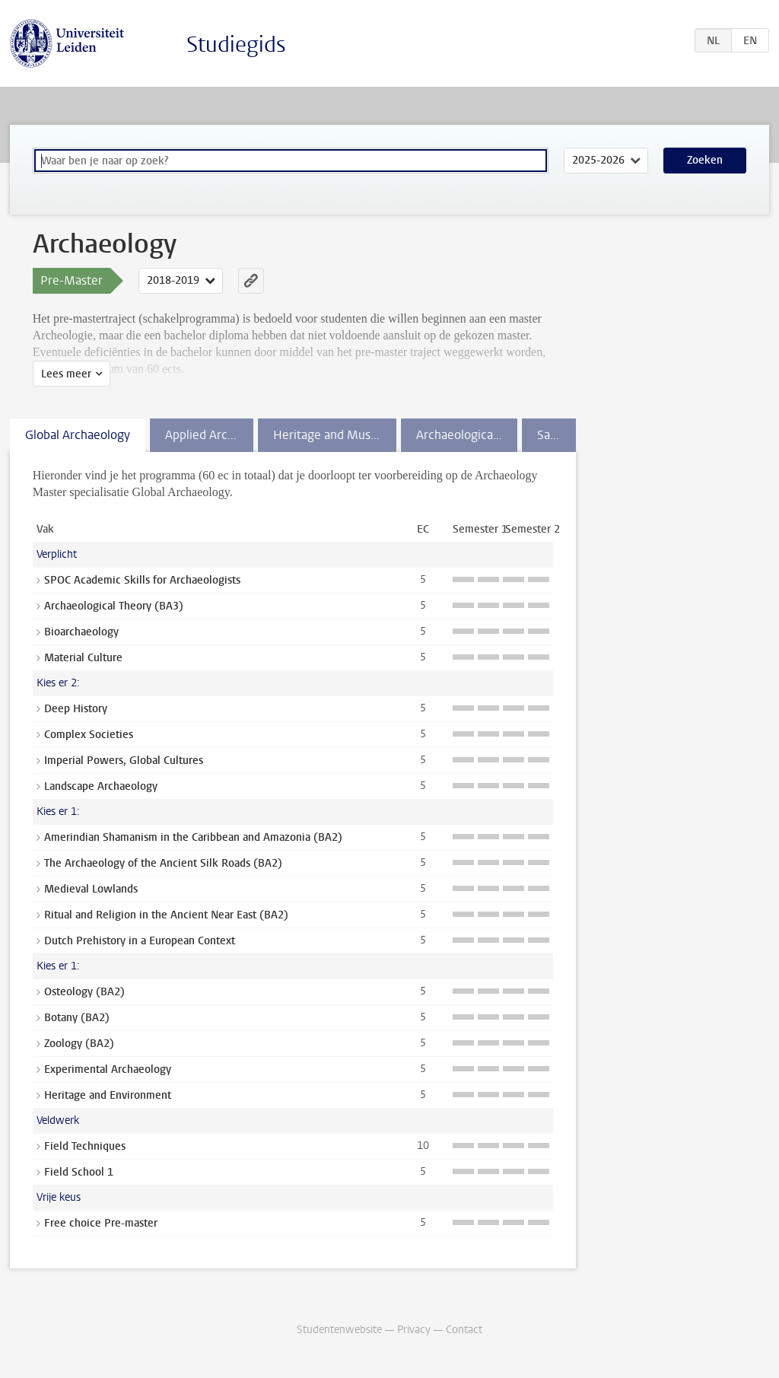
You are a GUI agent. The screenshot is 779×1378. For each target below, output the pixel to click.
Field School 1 (78, 1172)
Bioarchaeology (81, 632)
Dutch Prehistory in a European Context (139, 941)
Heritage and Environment (107, 1095)
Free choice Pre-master (100, 1223)
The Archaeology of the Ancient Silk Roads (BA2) (163, 863)
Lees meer (66, 374)
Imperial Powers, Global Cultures (123, 760)
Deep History (75, 709)
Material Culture (83, 658)
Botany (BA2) (77, 1017)
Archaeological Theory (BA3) (113, 606)
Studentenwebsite (339, 1329)
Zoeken (705, 160)
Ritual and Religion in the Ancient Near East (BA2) (166, 915)
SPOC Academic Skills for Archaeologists (142, 580)
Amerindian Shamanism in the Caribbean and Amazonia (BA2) (193, 837)
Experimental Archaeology (107, 1069)
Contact (464, 1329)
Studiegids (236, 44)
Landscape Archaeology (100, 786)
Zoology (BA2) (79, 1043)
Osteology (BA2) (84, 992)
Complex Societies (88, 734)
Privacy (414, 1329)
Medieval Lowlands (91, 889)
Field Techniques (85, 1146)
